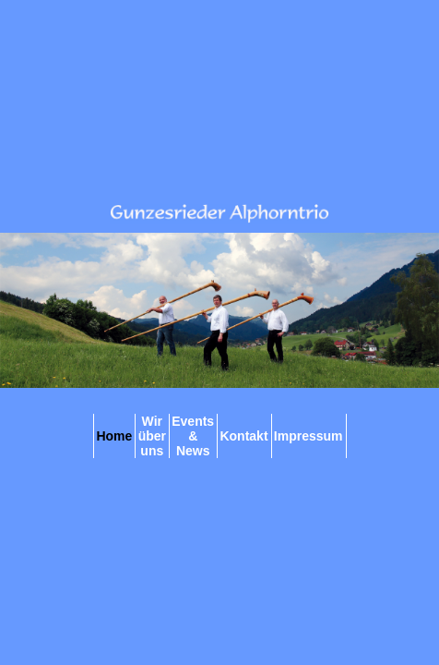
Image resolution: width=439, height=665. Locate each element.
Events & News (193, 436)
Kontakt (243, 436)
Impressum (308, 436)
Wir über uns (152, 436)
